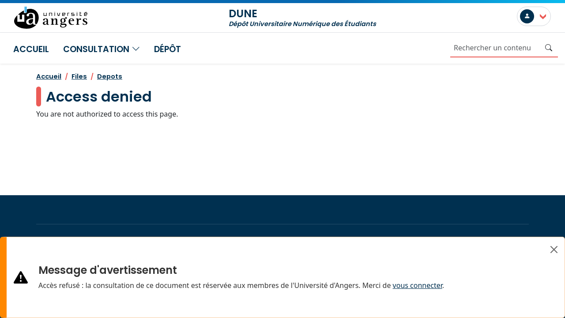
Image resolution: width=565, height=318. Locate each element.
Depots (109, 76)
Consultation (101, 49)
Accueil (31, 49)
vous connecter (417, 285)
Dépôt (167, 49)
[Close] (554, 249)
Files (79, 76)
